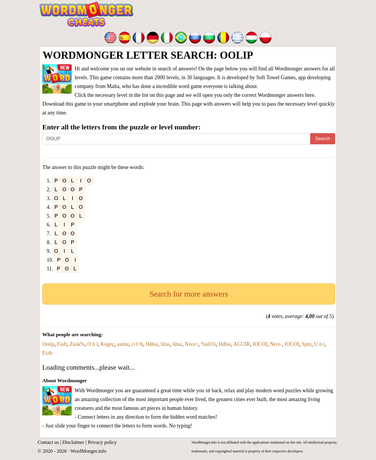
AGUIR (241, 344)
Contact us (48, 442)
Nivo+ (191, 344)
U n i (319, 344)
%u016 (208, 344)
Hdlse (152, 344)
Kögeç (107, 344)
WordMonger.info (88, 451)
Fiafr (62, 344)
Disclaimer (73, 442)
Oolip (48, 344)
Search (322, 138)
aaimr (123, 344)
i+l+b (137, 344)
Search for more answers (189, 294)
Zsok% (77, 344)
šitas (165, 344)
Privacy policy (102, 442)
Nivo (276, 344)
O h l (92, 344)
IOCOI (260, 344)
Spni (307, 344)
